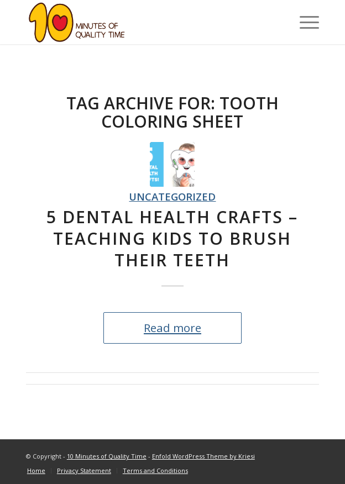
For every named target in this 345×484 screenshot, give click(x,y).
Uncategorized (172, 196)
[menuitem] (36, 471)
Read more (172, 327)
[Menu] (304, 22)
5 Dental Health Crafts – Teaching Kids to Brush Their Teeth (172, 238)
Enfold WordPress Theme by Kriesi (203, 456)
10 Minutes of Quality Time (107, 456)
